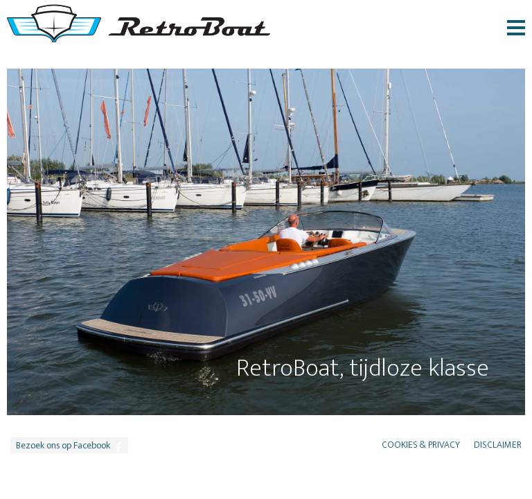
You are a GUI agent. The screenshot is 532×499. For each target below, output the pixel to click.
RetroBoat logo (138, 23)
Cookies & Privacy (421, 445)
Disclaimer (498, 445)
